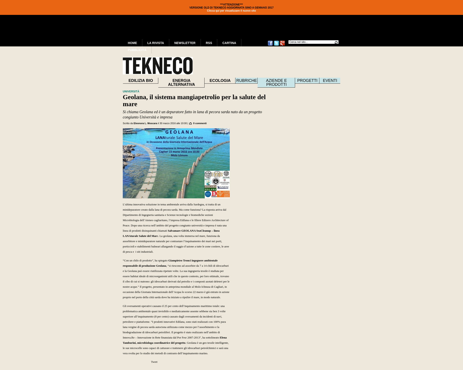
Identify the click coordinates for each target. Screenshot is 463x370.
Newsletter (184, 43)
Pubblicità (137, 50)
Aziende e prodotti (276, 82)
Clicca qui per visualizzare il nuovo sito (231, 10)
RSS (209, 43)
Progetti (307, 80)
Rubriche (246, 80)
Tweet (154, 361)
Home (132, 43)
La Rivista (155, 43)
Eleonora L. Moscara (145, 123)
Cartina (229, 43)
